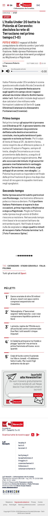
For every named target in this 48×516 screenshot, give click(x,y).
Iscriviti (38, 395)
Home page (6, 13)
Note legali (12, 504)
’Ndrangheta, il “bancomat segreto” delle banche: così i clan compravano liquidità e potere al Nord (25, 315)
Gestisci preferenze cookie (26, 504)
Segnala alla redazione (21, 502)
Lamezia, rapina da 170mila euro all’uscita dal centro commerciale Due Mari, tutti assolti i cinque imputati (25, 330)
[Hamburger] (4, 5)
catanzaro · (14, 265)
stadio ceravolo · (30, 265)
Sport (15, 13)
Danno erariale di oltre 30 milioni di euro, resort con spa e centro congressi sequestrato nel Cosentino (25, 300)
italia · (42, 265)
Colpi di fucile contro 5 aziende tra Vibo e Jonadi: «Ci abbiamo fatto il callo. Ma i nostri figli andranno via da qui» (24, 359)
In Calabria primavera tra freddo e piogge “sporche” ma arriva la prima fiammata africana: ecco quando (25, 345)
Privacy (33, 502)
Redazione (9, 502)
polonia (7, 268)
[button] (42, 14)
